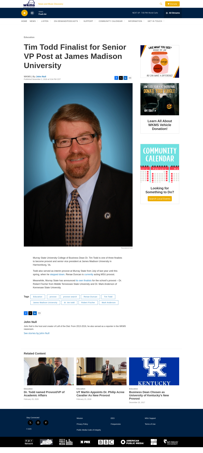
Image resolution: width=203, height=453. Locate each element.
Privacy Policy (82, 430)
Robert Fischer (88, 308)
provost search (70, 303)
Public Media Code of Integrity (89, 436)
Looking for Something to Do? (160, 196)
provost (53, 303)
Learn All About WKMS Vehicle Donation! (160, 131)
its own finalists (84, 286)
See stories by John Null (36, 339)
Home (24, 27)
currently (88, 280)
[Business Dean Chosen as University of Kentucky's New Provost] (154, 377)
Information (135, 27)
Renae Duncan (90, 303)
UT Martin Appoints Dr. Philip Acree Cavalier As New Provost (100, 399)
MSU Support (150, 424)
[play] (24, 18)
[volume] (32, 19)
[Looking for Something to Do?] (159, 169)
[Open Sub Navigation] (38, 27)
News (33, 27)
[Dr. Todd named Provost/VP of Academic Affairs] (49, 377)
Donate (175, 6)
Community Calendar (111, 27)
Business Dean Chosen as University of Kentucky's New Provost (149, 401)
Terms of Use (150, 430)
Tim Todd (108, 303)
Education (29, 43)
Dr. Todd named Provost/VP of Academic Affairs (44, 399)
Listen (44, 27)
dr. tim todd (69, 308)
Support (88, 27)
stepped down (57, 280)
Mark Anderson (109, 308)
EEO (113, 424)
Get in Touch (155, 27)
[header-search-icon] (162, 7)
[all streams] (173, 19)
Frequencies (116, 430)
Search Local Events (160, 204)
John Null (41, 82)
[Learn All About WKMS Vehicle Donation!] (159, 105)
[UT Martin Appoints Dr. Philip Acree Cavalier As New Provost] (102, 377)
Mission (80, 424)
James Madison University (45, 308)
